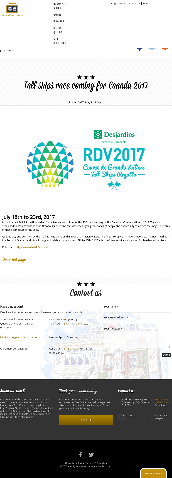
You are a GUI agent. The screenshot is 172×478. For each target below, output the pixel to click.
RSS (165, 47)
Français (147, 3)
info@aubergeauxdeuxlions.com (19, 337)
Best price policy (153, 473)
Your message (113, 328)
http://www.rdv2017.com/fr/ (32, 247)
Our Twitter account (91, 454)
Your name (111, 306)
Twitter (152, 47)
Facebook (139, 47)
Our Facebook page (80, 454)
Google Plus (21, 268)
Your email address (116, 317)
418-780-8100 (58, 319)
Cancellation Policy (74, 463)
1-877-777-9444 (71, 323)
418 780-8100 (70, 348)
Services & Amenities (96, 463)
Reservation (86, 420)
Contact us (86, 293)
